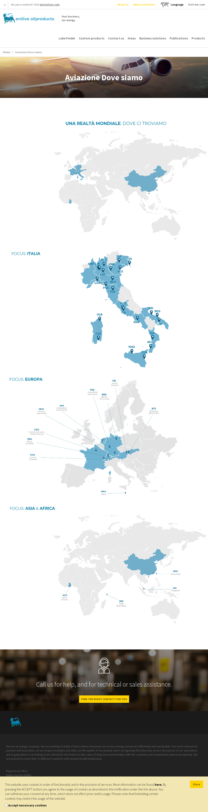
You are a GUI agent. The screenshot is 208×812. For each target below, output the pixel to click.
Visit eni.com (196, 4)
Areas (132, 38)
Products (198, 38)
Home (6, 52)
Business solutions (152, 38)
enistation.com (50, 4)
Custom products (91, 38)
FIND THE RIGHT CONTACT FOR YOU (104, 699)
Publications (179, 38)
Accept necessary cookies (27, 805)
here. (158, 784)
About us (123, 4)
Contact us (116, 38)
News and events (144, 4)
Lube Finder (67, 38)
